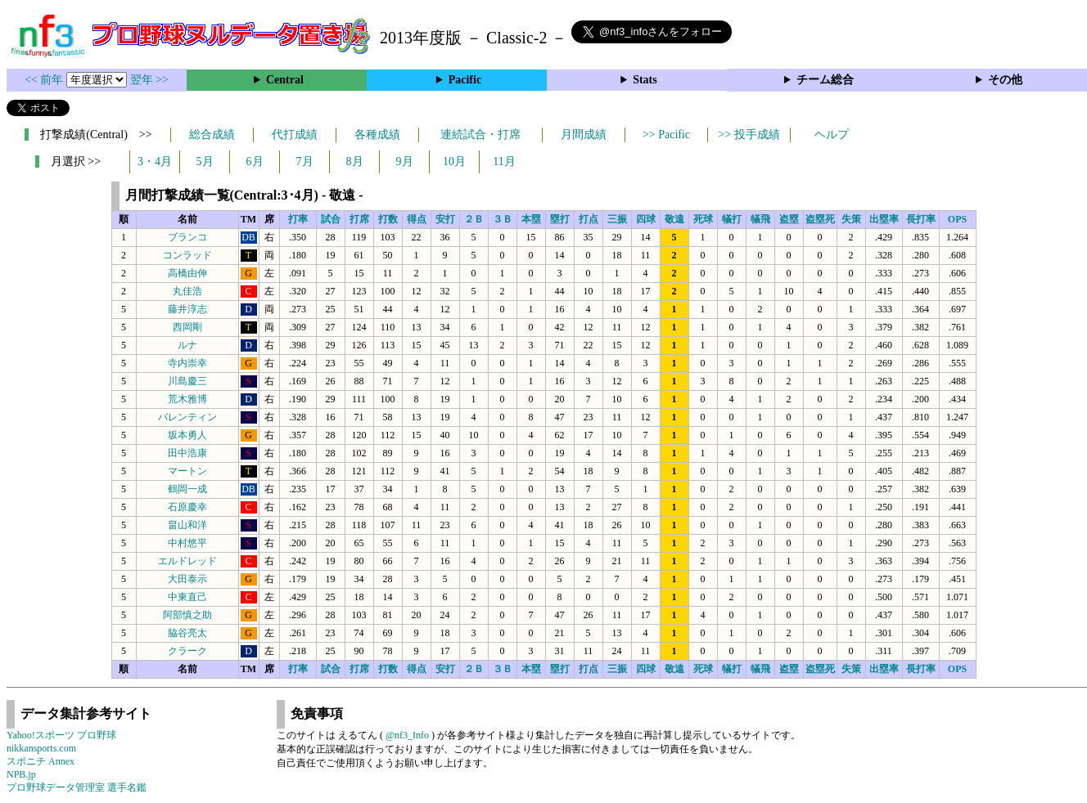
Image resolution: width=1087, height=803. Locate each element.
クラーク (187, 651)
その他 (1005, 80)
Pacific (465, 80)
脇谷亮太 (187, 633)
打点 (588, 219)
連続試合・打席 (480, 134)
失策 (851, 219)
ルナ (187, 345)
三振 (617, 219)
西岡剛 (187, 327)
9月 (404, 161)
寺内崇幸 (187, 363)
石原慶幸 (187, 507)
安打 (445, 219)
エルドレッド (187, 561)
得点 (416, 219)
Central (285, 80)
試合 (331, 219)
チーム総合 (825, 80)
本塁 (531, 219)
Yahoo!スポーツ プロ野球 (61, 735)
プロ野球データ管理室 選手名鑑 (77, 787)
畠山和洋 (187, 525)
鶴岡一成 (187, 489)
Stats (645, 80)
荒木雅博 (187, 399)
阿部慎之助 (187, 615)
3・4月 (155, 161)
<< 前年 (45, 80)
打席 (359, 219)
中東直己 (187, 597)
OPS (957, 219)
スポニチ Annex (40, 761)
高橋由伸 (187, 273)
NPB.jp (21, 774)
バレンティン (187, 417)
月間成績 (584, 134)
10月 (454, 161)
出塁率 (884, 219)
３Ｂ (502, 219)
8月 (354, 161)
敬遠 (674, 219)
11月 (504, 161)
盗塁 (789, 219)
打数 (388, 219)
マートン (187, 471)
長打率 (921, 219)
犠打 (732, 219)
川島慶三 (187, 381)
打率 (298, 219)
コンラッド (187, 255)
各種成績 (377, 134)
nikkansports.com (41, 748)
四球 (646, 219)
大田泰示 (187, 579)
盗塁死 (820, 219)
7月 (304, 161)
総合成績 (212, 134)
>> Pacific (666, 134)
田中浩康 (187, 453)
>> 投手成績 (748, 134)
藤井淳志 (187, 309)
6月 (255, 161)
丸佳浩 (187, 291)
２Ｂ (474, 219)
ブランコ (187, 237)
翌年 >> (149, 80)
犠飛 (760, 219)
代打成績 (295, 134)
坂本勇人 (187, 435)
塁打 (560, 219)
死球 (703, 219)
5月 (205, 161)
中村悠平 (187, 543)
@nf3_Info (407, 735)
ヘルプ (831, 134)
